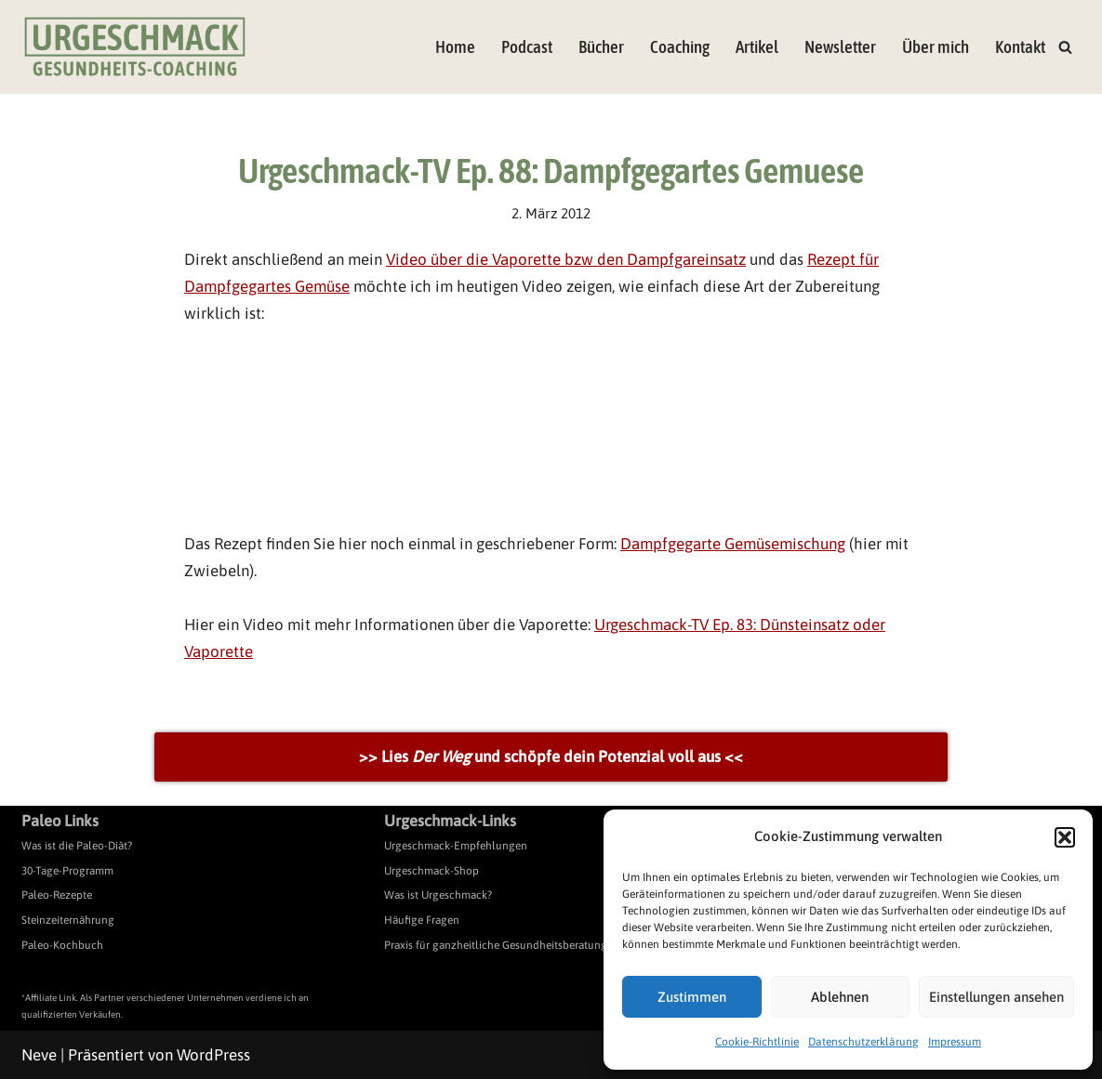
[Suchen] (1065, 47)
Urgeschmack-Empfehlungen (455, 845)
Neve (39, 1055)
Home (455, 47)
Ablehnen (840, 997)
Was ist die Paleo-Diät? (76, 845)
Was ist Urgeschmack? (438, 894)
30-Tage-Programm (67, 870)
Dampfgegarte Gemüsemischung (732, 543)
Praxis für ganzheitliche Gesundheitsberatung (495, 945)
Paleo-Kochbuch (62, 945)
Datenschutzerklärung (863, 1041)
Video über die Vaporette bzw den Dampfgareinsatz (566, 259)
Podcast (526, 47)
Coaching (680, 47)
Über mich (935, 47)
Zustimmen (691, 997)
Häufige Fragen (421, 920)
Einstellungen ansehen (996, 997)
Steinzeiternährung (67, 920)
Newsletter (840, 47)
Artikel (757, 47)
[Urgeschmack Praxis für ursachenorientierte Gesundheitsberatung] (134, 47)
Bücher (601, 47)
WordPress (213, 1055)
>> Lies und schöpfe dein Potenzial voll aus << (551, 756)
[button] (1065, 837)
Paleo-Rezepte (56, 894)
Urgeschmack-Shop (431, 870)
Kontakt (1020, 47)
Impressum (954, 1041)
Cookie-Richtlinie (757, 1041)
